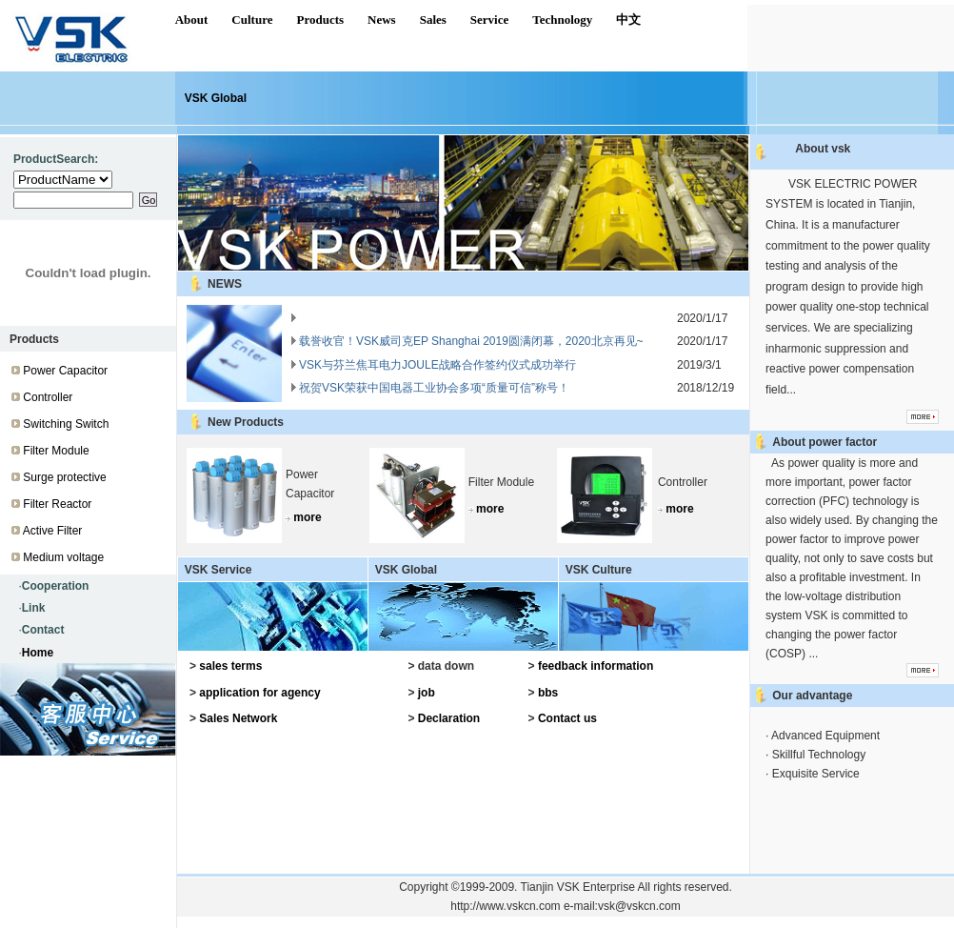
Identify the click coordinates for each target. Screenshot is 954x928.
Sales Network (238, 718)
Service (489, 19)
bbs (548, 692)
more (307, 517)
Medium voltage (63, 557)
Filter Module (56, 450)
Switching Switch (66, 424)
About (192, 19)
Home (37, 652)
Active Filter (53, 530)
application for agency (259, 692)
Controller (47, 397)
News (382, 19)
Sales (433, 19)
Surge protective (64, 477)
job (426, 692)
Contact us (567, 718)
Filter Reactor (57, 504)
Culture (251, 19)
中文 (628, 19)
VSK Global (216, 98)
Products (320, 19)
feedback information (595, 666)
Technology (562, 19)
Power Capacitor (65, 370)
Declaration (449, 718)
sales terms (230, 666)
